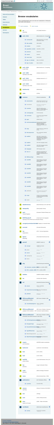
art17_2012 (26, 78)
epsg (28, 128)
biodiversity (26, 89)
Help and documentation (8, 14)
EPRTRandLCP (27, 218)
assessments (29, 101)
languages (29, 148)
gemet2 (25, 242)
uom (24, 397)
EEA (9, 1)
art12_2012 (26, 36)
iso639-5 (28, 145)
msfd (24, 370)
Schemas (5, 24)
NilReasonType (30, 157)
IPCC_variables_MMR (31, 270)
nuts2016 (29, 177)
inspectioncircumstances (31, 289)
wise (24, 401)
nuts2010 (29, 168)
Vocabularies (6, 27)
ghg (24, 263)
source (28, 252)
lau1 (24, 351)
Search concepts (35, 26)
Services (5, 30)
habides (25, 274)
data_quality (29, 43)
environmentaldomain (31, 122)
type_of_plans (30, 63)
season (28, 54)
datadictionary (27, 204)
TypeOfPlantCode (30, 330)
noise (24, 376)
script (28, 195)
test (24, 393)
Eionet (8, 11)
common (25, 97)
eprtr (24, 212)
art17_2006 (26, 73)
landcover (25, 347)
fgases (24, 236)
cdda (24, 93)
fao (23, 231)
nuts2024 (29, 186)
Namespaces (6, 32)
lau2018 (25, 359)
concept (28, 246)
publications (26, 380)
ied (23, 282)
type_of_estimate (30, 60)
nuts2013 (29, 173)
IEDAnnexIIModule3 (28, 309)
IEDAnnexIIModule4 (28, 314)
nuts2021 (29, 181)
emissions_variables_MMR (31, 267)
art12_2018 (26, 67)
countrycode (29, 39)
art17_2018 (26, 84)
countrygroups (30, 112)
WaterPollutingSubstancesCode (31, 336)
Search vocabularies (24, 26)
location (28, 46)
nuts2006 (29, 164)
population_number (31, 48)
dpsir (28, 119)
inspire (24, 342)
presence (29, 51)
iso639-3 (28, 142)
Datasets (5, 17)
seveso (25, 388)
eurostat (25, 227)
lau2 (24, 355)
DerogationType (30, 323)
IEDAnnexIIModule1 (28, 298)
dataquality (26, 208)
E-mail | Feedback (7, 420)
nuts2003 (29, 159)
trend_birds (29, 57)
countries (29, 108)
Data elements (6, 22)
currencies (29, 115)
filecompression (30, 132)
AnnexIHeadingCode (31, 303)
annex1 (28, 286)
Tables (4, 19)
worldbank (25, 407)
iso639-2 (28, 136)
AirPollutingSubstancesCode (31, 320)
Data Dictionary (14, 11)
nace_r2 (28, 151)
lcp (23, 365)
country (28, 410)
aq (23, 30)
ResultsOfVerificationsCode (31, 326)
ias (23, 278)
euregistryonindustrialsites (29, 223)
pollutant (29, 293)
